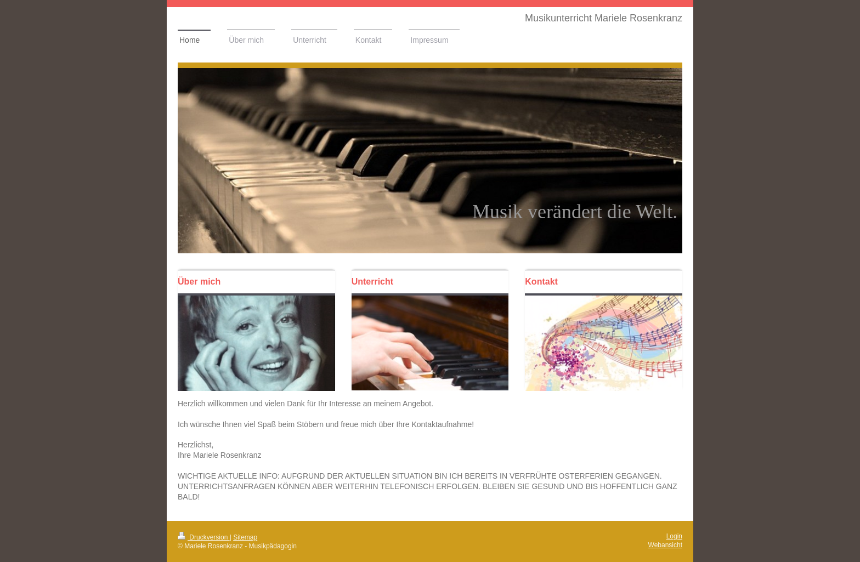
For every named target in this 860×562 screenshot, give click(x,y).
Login (674, 536)
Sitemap (245, 537)
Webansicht (665, 545)
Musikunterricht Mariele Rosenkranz (603, 18)
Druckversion (204, 537)
